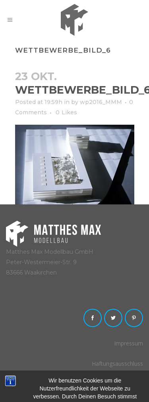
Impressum (128, 343)
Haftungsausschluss (117, 363)
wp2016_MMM (101, 102)
